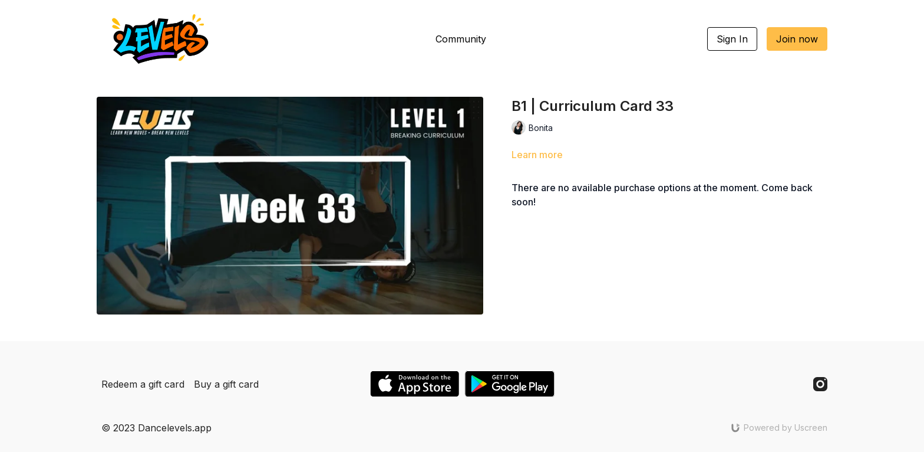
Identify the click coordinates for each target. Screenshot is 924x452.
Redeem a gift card (142, 384)
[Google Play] (509, 384)
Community (460, 39)
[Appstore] (414, 384)
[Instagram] (820, 384)
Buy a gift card (226, 384)
